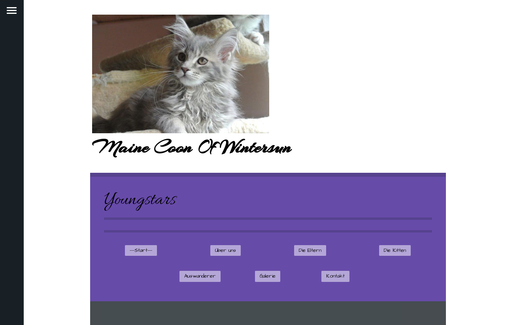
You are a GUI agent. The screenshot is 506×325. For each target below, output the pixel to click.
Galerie (268, 276)
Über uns (225, 250)
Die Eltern (310, 250)
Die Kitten (395, 250)
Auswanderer (200, 276)
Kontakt (335, 276)
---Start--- (141, 250)
